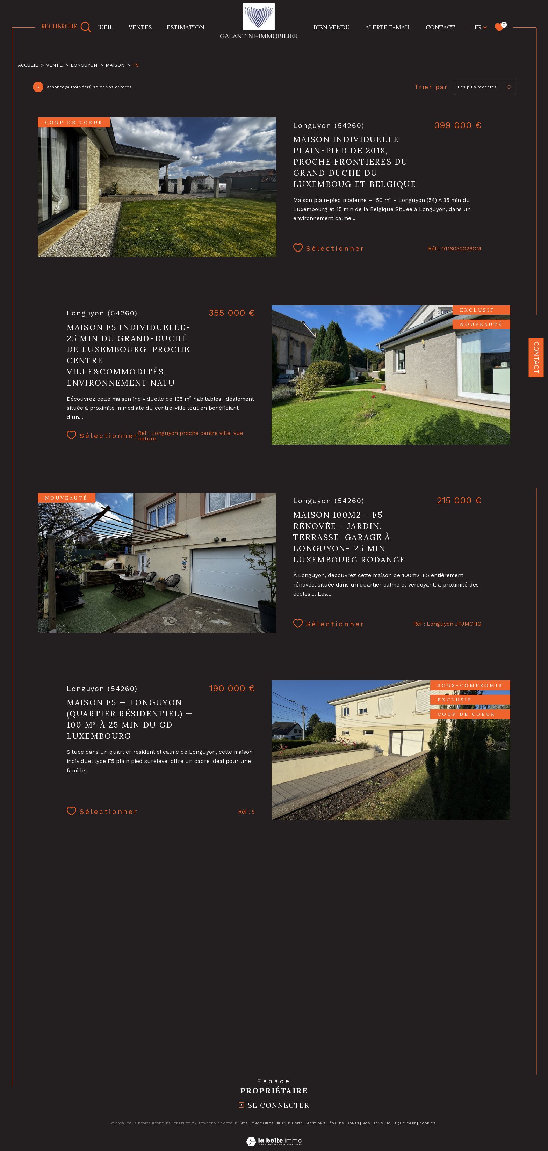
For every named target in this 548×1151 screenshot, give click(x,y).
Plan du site (290, 1123)
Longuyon (84, 65)
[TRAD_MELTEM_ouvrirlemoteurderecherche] (66, 27)
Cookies (427, 1123)
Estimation (185, 27)
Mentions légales (325, 1123)
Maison (115, 65)
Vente (54, 65)
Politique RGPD (401, 1123)
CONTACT (440, 27)
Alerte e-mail (388, 27)
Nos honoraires (257, 1123)
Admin (353, 1123)
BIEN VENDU (331, 27)
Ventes (140, 27)
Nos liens (372, 1123)
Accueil (100, 27)
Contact (536, 358)
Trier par (431, 86)
